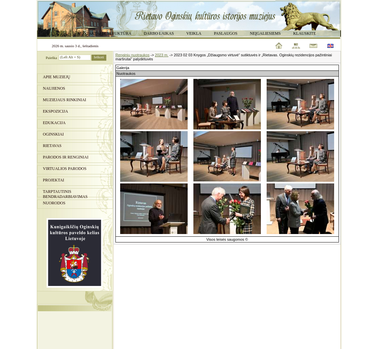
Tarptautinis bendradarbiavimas (65, 193)
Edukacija (54, 122)
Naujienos (54, 88)
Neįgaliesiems (265, 33)
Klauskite (304, 33)
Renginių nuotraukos (132, 55)
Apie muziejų (56, 77)
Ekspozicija (55, 111)
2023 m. (161, 55)
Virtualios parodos (64, 168)
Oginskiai (53, 134)
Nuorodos (54, 203)
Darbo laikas (159, 33)
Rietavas (52, 145)
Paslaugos (226, 33)
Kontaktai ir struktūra (104, 33)
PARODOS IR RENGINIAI (65, 157)
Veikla (193, 33)
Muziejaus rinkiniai (64, 99)
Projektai (53, 180)
